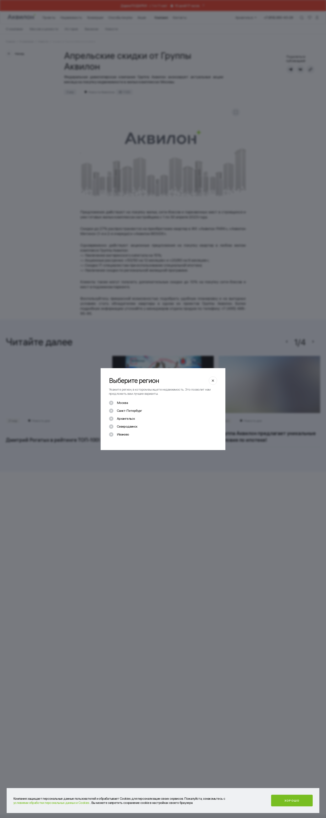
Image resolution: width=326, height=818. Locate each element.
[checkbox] (118, 403)
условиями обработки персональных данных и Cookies (51, 802)
